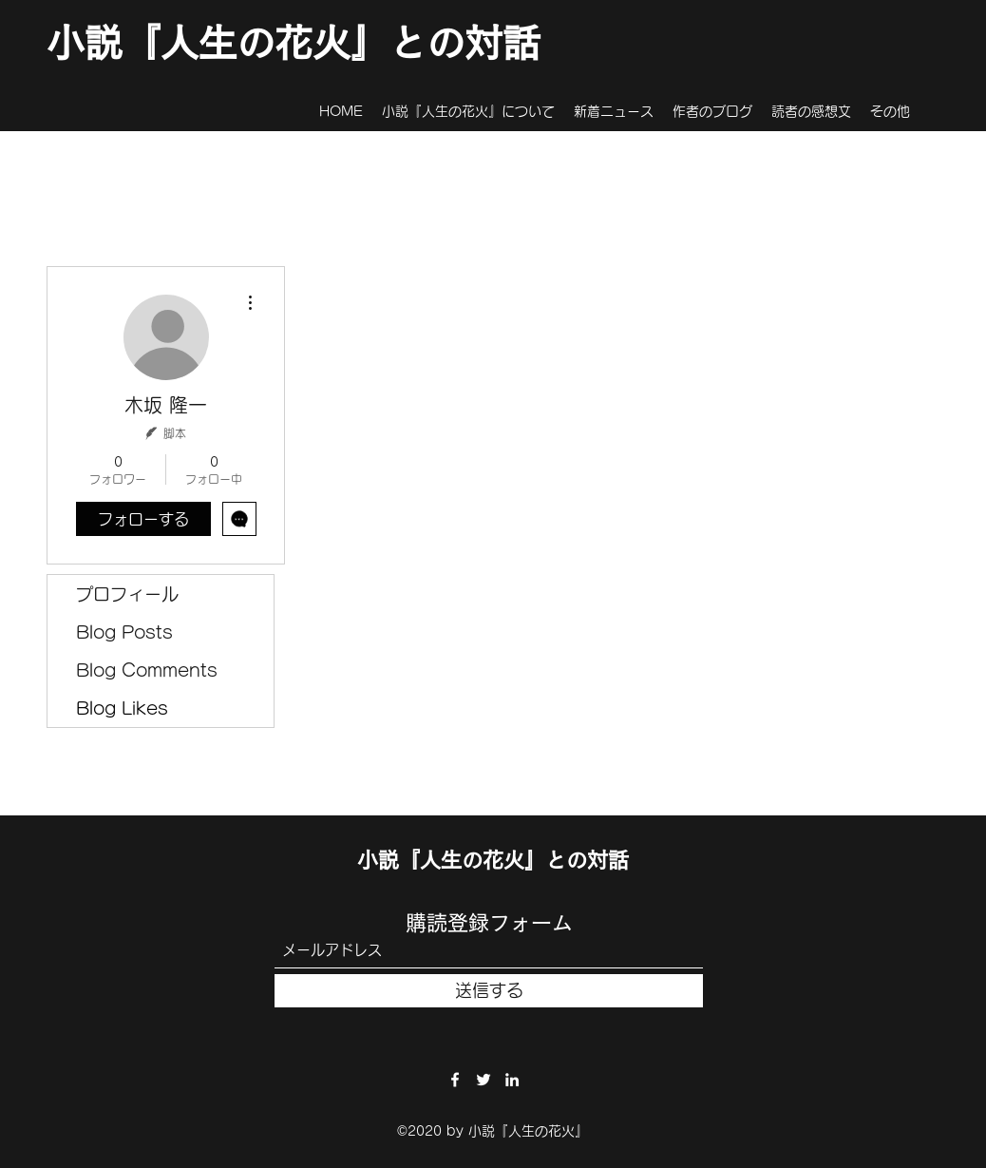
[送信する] (489, 990)
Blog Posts (124, 632)
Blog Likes (122, 708)
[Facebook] (455, 1079)
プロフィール (127, 594)
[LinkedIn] (511, 1079)
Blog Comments (147, 670)
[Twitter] (483, 1079)
